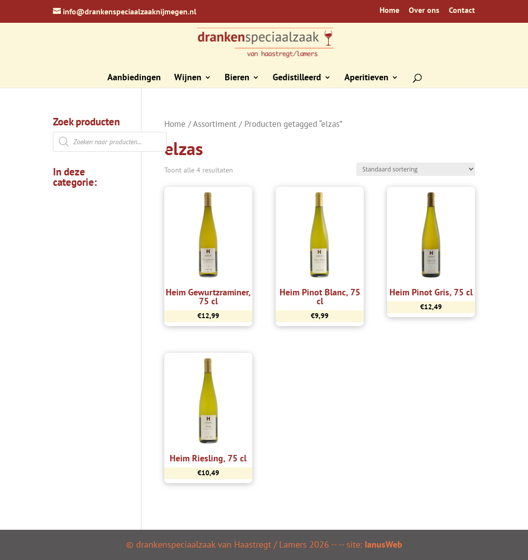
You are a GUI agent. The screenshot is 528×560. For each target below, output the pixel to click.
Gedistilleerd (297, 78)
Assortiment (215, 123)
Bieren (237, 78)
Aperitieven (366, 78)
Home (389, 10)
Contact (462, 10)
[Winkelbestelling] (415, 169)
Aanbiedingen (134, 78)
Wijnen (187, 78)
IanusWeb (383, 544)
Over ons (424, 10)
